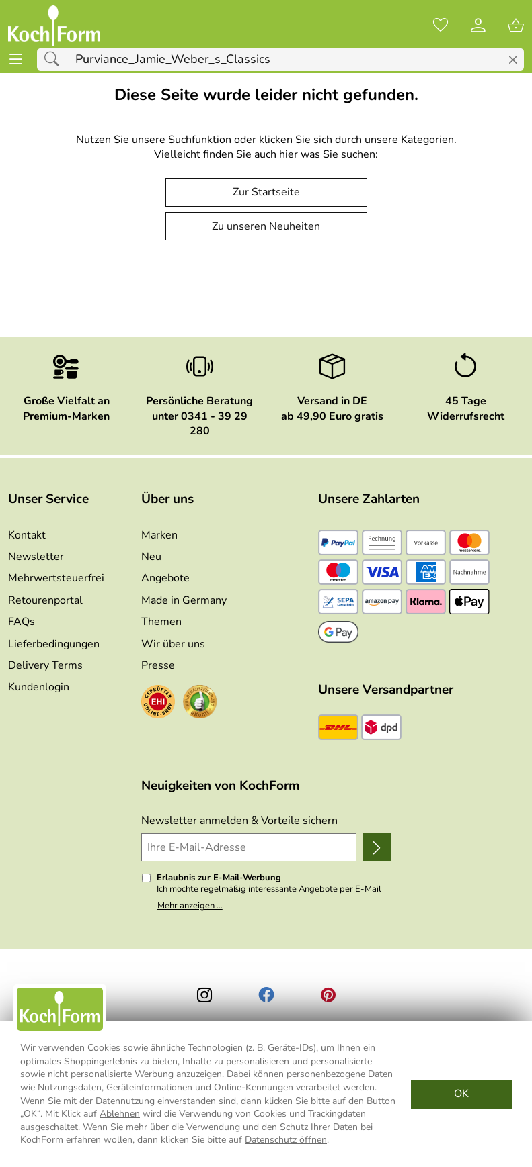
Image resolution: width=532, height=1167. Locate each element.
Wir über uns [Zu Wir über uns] (173, 644)
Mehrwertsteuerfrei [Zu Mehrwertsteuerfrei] (56, 578)
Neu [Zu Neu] (151, 556)
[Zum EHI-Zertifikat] (158, 704)
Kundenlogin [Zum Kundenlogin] (38, 687)
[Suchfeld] (280, 59)
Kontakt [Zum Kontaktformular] (27, 535)
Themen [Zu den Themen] (161, 621)
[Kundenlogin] (478, 25)
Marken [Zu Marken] (159, 535)
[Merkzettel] (440, 25)
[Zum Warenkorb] (516, 25)
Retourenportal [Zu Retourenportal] (45, 600)
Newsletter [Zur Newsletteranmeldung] (36, 556)
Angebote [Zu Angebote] (165, 578)
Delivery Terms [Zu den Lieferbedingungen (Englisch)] (45, 665)
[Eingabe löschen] (512, 60)
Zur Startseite (266, 192)
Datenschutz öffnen (286, 1139)
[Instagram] (204, 995)
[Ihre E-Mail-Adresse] (248, 847)
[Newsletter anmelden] (377, 847)
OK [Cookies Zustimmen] (461, 1093)
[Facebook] (266, 995)
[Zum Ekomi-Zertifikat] (200, 704)
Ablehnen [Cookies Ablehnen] (120, 1113)
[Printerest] (328, 995)
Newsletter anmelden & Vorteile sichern (239, 820)
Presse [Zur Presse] (158, 665)
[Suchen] (55, 59)
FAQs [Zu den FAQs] (21, 621)
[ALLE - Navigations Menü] (16, 59)
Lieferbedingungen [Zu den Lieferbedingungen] (54, 644)
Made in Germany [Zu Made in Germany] (184, 600)
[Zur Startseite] (54, 25)
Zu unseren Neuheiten (266, 226)
